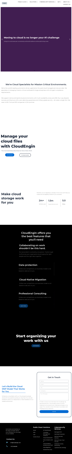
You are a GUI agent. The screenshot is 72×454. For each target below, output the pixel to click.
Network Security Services (58, 437)
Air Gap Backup (47, 430)
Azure (34, 430)
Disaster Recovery (47, 449)
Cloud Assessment (47, 437)
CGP (34, 434)
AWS (34, 432)
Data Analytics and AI (48, 440)
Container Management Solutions (46, 434)
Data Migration (47, 447)
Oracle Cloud (36, 437)
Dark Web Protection (59, 434)
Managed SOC (58, 432)
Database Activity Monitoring (58, 444)
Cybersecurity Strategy (60, 447)
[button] (2, 39)
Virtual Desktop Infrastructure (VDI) (48, 444)
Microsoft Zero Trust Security (59, 440)
